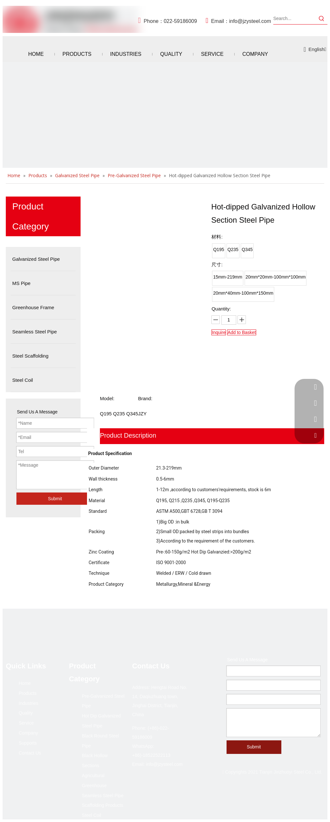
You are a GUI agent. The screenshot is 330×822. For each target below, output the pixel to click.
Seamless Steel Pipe (102, 795)
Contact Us (30, 753)
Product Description (128, 435)
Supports (28, 743)
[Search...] (294, 18)
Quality (26, 712)
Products (27, 693)
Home (25, 683)
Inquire (219, 332)
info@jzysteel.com (250, 21)
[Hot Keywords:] (321, 18)
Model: (107, 398)
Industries (28, 703)
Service (26, 723)
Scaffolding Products (102, 805)
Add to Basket (242, 332)
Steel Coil (91, 815)
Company (28, 733)
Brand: (145, 398)
